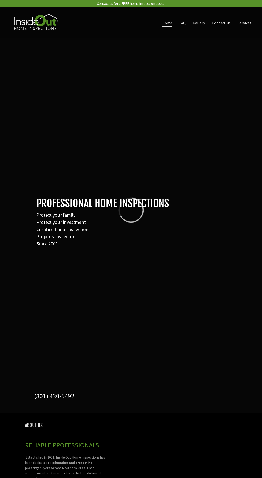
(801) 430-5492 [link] (54, 396)
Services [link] (245, 23)
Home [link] (167, 23)
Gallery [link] (199, 23)
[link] (35, 22)
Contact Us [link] (221, 23)
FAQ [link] (182, 23)
